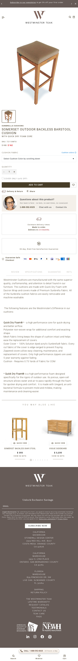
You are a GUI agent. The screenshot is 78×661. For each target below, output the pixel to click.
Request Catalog (39, 605)
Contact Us (61, 207)
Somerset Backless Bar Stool (20, 448)
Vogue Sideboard (58, 448)
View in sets (20, 456)
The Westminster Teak (39, 599)
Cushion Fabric (10, 153)
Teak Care (39, 614)
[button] (2, 4)
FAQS (39, 617)
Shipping (39, 590)
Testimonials (39, 608)
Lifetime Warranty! (39, 602)
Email (6, 506)
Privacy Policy (63, 519)
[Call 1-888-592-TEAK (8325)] (39, 651)
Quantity (7, 167)
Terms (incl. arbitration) (47, 519)
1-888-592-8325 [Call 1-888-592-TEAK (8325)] (27, 207)
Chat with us (45, 207)
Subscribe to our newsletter (23, 2)
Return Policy (39, 592)
